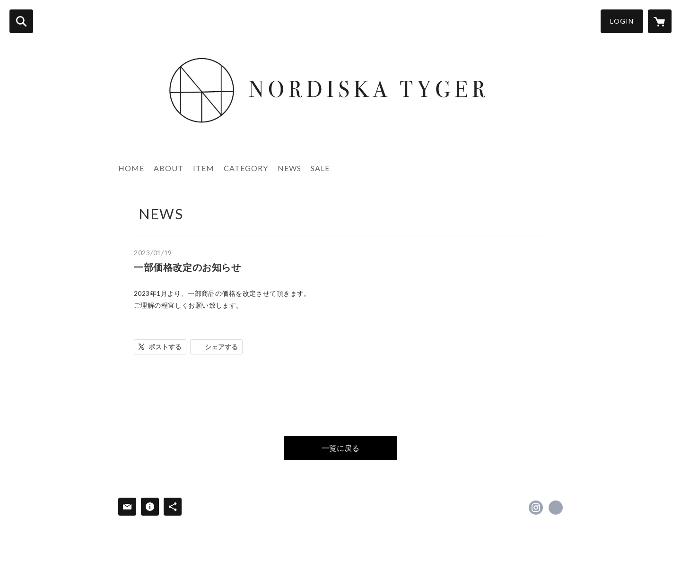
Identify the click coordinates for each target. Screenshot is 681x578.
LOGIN (622, 21)
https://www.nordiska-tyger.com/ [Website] (556, 507)
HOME (131, 168)
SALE (320, 168)
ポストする (165, 347)
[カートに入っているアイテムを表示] (660, 21)
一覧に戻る (340, 447)
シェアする (221, 347)
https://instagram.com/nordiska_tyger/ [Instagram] (536, 507)
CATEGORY (246, 168)
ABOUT (168, 168)
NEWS (289, 168)
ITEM (203, 168)
